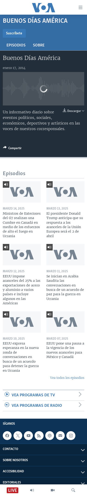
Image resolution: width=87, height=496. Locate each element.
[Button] (12, 149)
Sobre (39, 45)
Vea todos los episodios (67, 378)
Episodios (16, 45)
